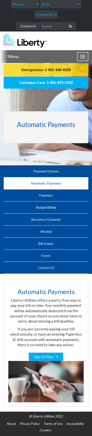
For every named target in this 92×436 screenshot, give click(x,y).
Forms (46, 256)
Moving (46, 232)
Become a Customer (46, 219)
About (11, 424)
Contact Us (28, 26)
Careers (45, 430)
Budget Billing (46, 207)
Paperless (46, 195)
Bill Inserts (46, 244)
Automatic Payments (46, 183)
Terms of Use (53, 424)
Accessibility (75, 424)
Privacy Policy (30, 424)
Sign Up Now (45, 357)
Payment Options (46, 171)
